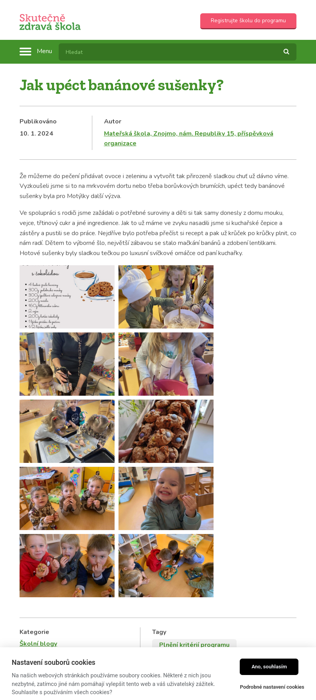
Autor (112, 121)
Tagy (159, 440)
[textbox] (177, 52)
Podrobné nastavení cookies (272, 687)
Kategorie (34, 440)
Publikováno (38, 121)
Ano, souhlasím (269, 667)
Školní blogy (38, 452)
